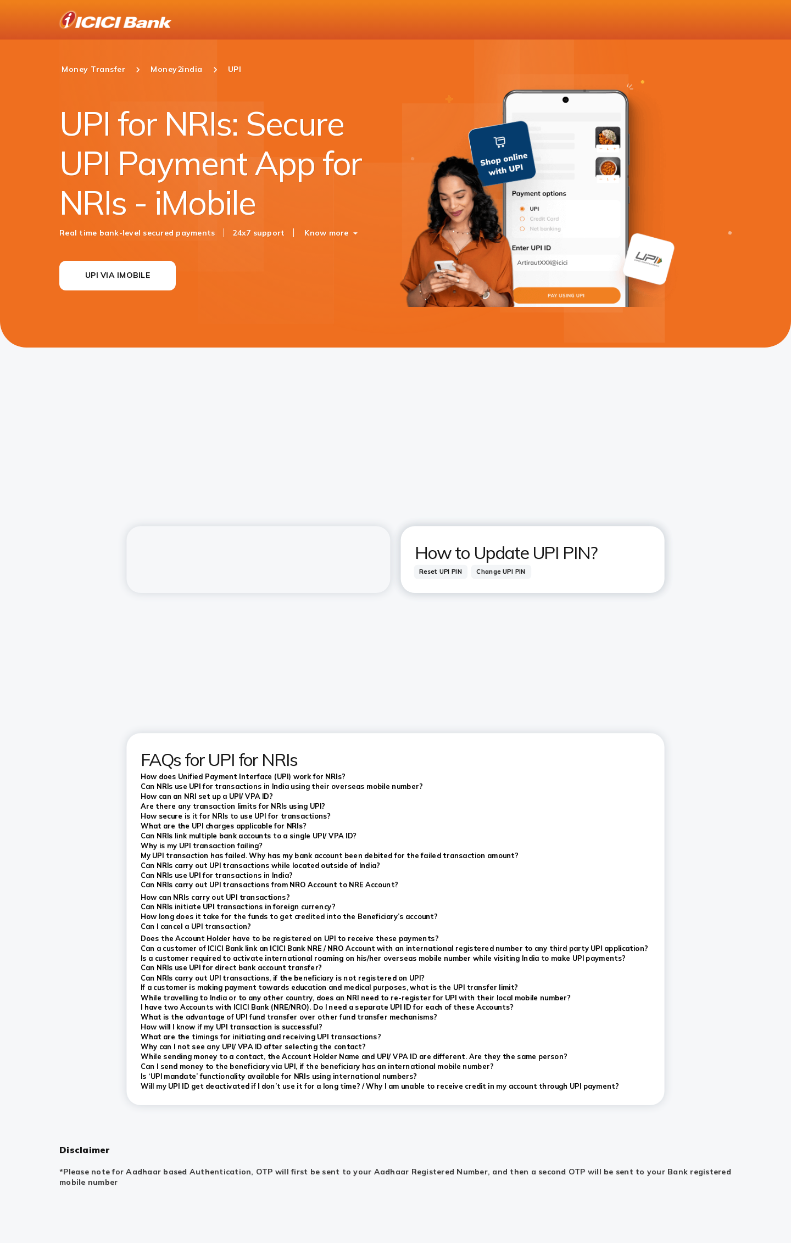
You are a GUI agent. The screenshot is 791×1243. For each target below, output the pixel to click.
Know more (326, 233)
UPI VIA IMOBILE (117, 275)
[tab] (441, 572)
